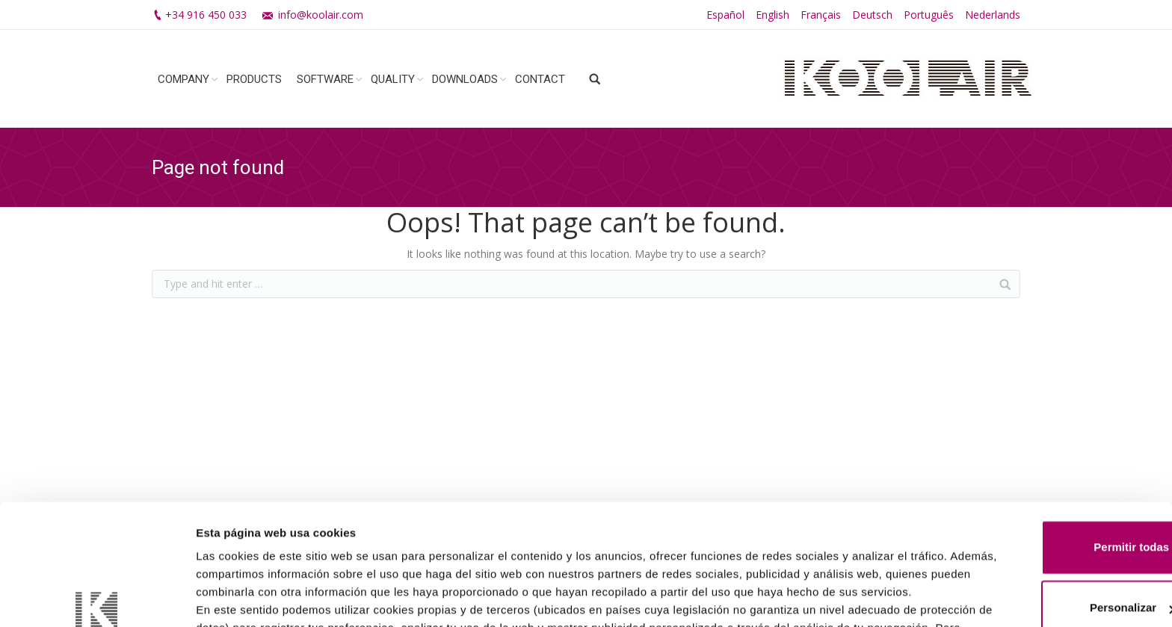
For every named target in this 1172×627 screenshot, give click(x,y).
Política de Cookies (630, 556)
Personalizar (1047, 500)
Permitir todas (1047, 439)
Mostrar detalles (239, 597)
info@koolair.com (320, 14)
